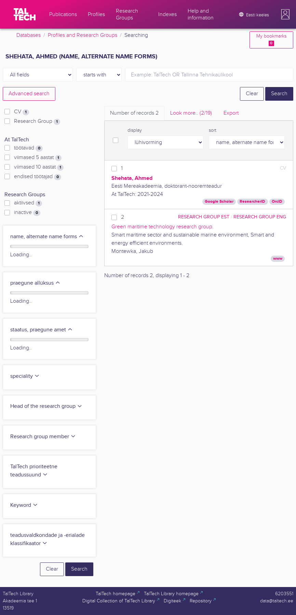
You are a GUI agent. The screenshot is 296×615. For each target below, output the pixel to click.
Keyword (24, 505)
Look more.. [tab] (191, 113)
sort (212, 130)
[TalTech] (25, 14)
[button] (285, 14)
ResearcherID (252, 201)
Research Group (37, 121)
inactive (27, 212)
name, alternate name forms (47, 236)
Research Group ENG (259, 217)
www (277, 258)
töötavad (28, 148)
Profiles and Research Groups (82, 35)
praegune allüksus (35, 283)
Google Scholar (219, 201)
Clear (252, 93)
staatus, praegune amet (41, 330)
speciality (25, 376)
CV (21, 112)
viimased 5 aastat (38, 157)
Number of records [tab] (134, 113)
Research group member (43, 436)
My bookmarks (271, 39)
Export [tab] (231, 113)
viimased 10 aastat (39, 167)
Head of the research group (46, 406)
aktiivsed (28, 203)
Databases (28, 35)
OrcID (277, 201)
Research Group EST (203, 217)
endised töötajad (37, 176)
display (134, 130)
